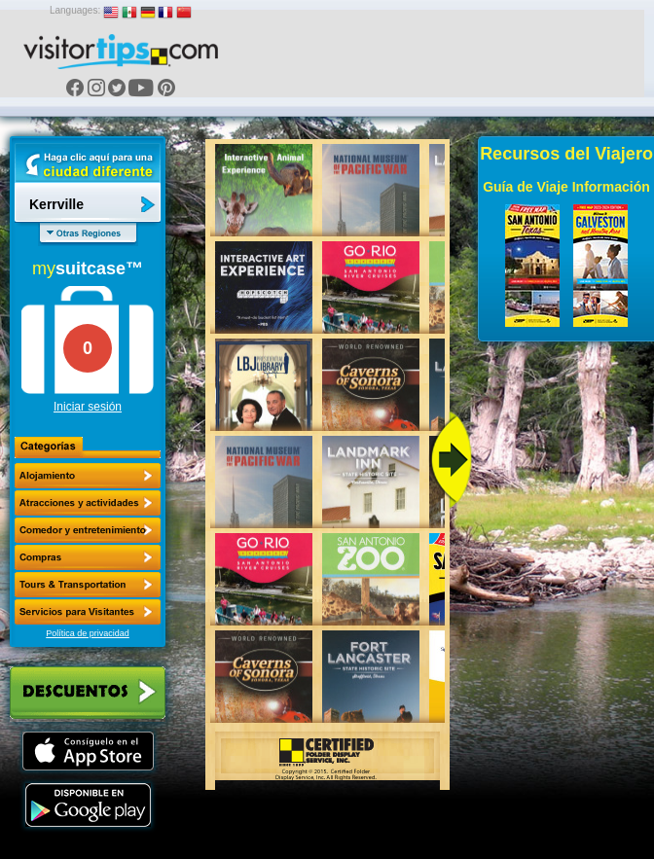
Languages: (75, 10)
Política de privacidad (87, 633)
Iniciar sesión (88, 406)
